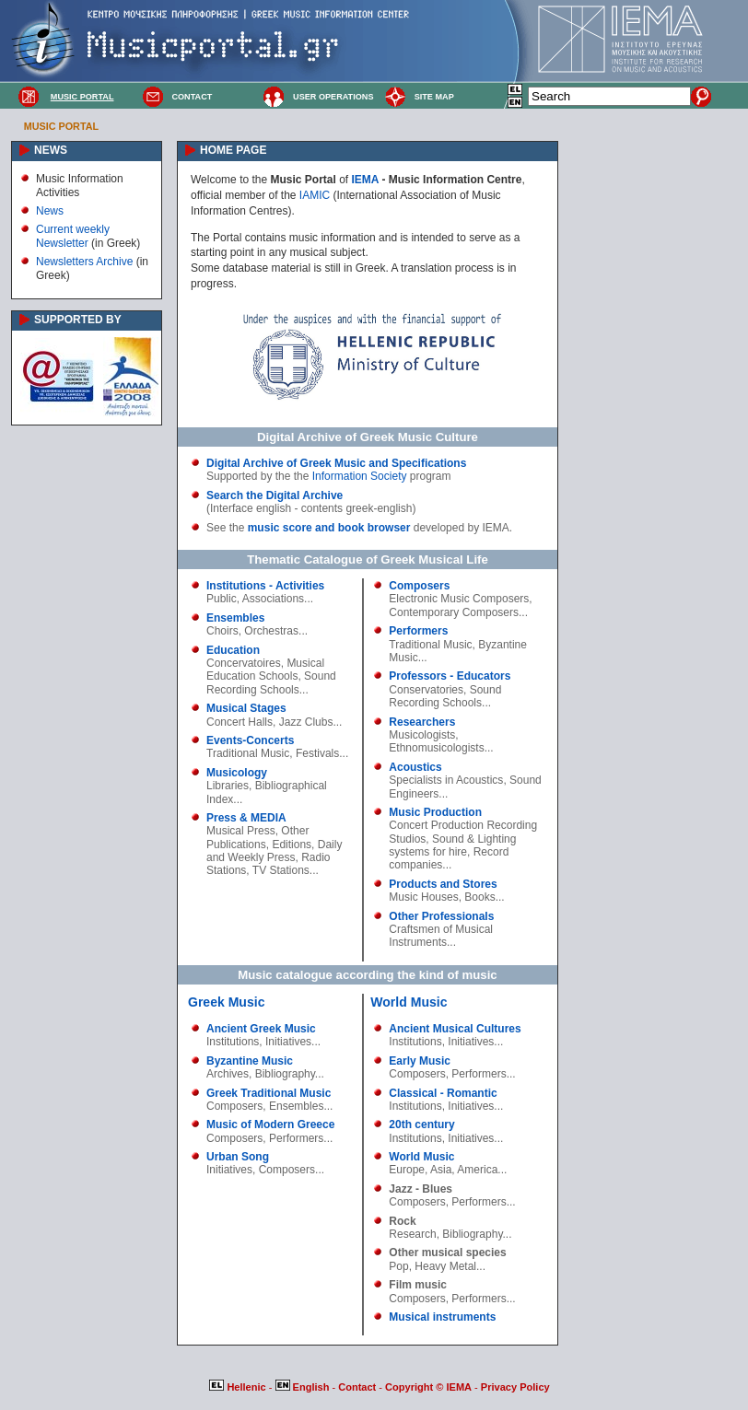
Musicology (236, 772)
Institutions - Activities (265, 585)
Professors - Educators (449, 676)
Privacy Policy (515, 1387)
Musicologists (422, 734)
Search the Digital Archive (274, 495)
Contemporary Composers (454, 612)
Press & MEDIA (246, 817)
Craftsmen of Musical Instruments (441, 936)
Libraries (227, 785)
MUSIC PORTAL (82, 96)
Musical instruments (442, 1317)
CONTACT (191, 96)
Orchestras (271, 630)
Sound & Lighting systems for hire (452, 845)
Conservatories (426, 689)
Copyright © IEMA (428, 1387)
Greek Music (226, 1002)
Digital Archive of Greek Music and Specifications (336, 463)
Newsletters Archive (84, 261)
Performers (418, 630)
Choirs (222, 630)
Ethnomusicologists (436, 747)
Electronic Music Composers (459, 598)
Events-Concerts (250, 740)
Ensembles (235, 618)
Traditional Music (247, 753)
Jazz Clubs (306, 722)
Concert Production (436, 825)
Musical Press (240, 830)
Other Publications (257, 837)
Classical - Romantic (443, 1093)
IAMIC (314, 195)
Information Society (359, 476)
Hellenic (238, 1387)
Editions (291, 844)
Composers (419, 585)
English (304, 1387)
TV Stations (281, 870)
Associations (273, 598)
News (50, 210)
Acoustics (415, 767)
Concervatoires (243, 663)
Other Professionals (441, 916)
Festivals (317, 753)
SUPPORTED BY (78, 319)
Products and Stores (443, 884)
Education (233, 650)
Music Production (435, 812)
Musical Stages (246, 708)
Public (221, 598)
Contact (358, 1387)
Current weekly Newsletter (73, 236)
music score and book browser (329, 527)
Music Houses (423, 897)
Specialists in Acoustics (446, 780)
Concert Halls (239, 722)
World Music (408, 1002)
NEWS (50, 150)
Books (479, 897)
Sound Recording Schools (271, 682)
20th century (421, 1124)
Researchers (422, 722)
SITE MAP (434, 96)
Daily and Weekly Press (274, 851)
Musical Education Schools (265, 669)
